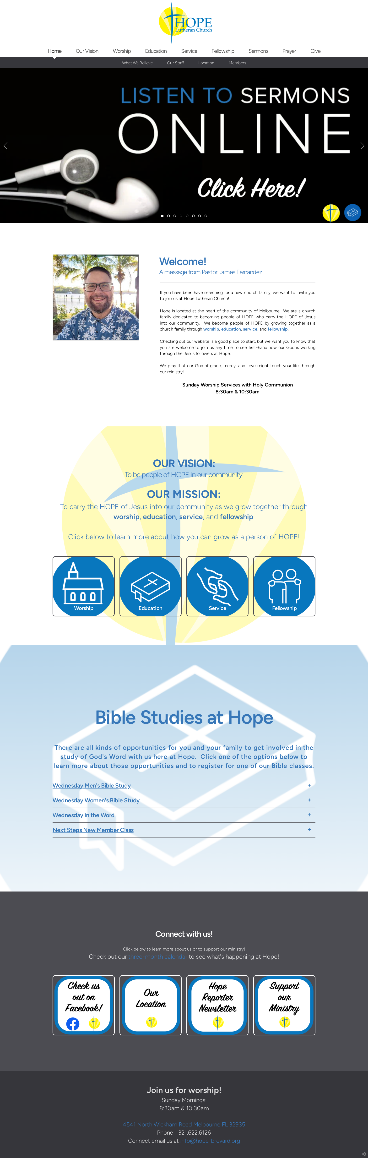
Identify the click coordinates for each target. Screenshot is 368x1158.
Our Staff (175, 62)
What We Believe (137, 62)
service (250, 329)
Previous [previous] (5, 145)
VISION (194, 463)
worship (211, 329)
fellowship (278, 329)
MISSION (195, 494)
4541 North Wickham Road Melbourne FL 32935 (184, 1124)
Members (237, 62)
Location (206, 62)
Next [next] (362, 145)
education (231, 329)
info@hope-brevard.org (210, 1140)
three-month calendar (157, 956)
